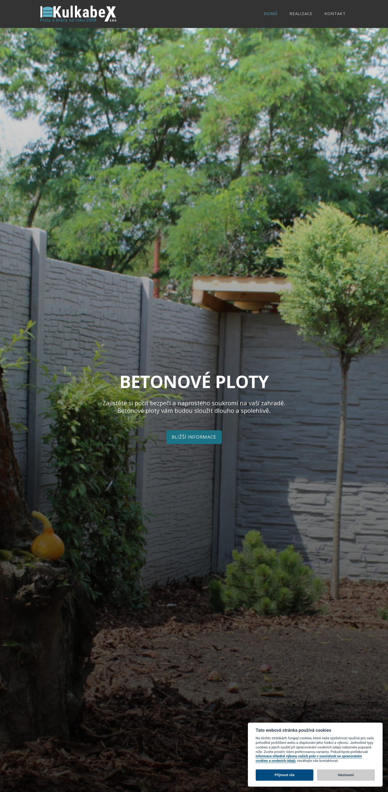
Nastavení (346, 775)
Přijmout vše (285, 775)
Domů (271, 13)
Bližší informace (194, 437)
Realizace (301, 13)
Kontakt (335, 13)
